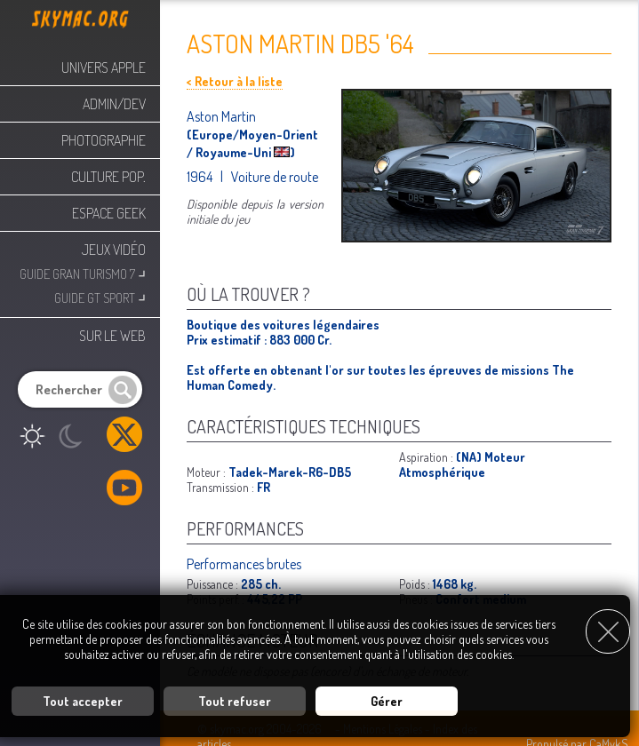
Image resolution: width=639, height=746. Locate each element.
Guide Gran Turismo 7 (83, 272)
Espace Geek (109, 213)
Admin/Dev (114, 104)
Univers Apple (103, 67)
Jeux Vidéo (114, 249)
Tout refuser (234, 701)
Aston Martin (221, 116)
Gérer (387, 701)
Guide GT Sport (100, 296)
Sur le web (112, 336)
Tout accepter (83, 701)
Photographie (103, 140)
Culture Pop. (108, 177)
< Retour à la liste (235, 81)
